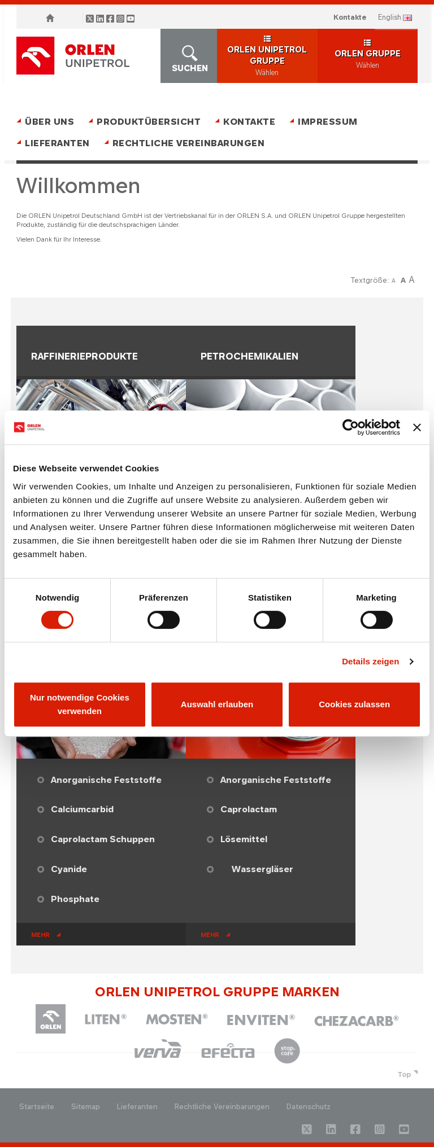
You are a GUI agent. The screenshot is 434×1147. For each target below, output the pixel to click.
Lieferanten (57, 143)
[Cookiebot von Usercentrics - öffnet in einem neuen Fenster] (350, 427)
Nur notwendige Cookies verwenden (79, 704)
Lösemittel (243, 839)
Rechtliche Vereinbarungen (188, 143)
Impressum (328, 121)
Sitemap (85, 1106)
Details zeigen (370, 661)
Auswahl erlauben (217, 704)
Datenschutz (309, 1106)
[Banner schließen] (417, 427)
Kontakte (349, 17)
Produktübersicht (149, 121)
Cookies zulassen (354, 704)
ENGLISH (389, 17)
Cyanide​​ (69, 869)
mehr (40, 934)
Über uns (49, 121)
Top (404, 1074)
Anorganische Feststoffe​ (106, 779)
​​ (304, 869)
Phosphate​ (75, 899)
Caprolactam (248, 809)
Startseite (36, 1106)
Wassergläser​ (262, 869)
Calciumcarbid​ (82, 809)
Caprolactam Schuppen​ (103, 839)
